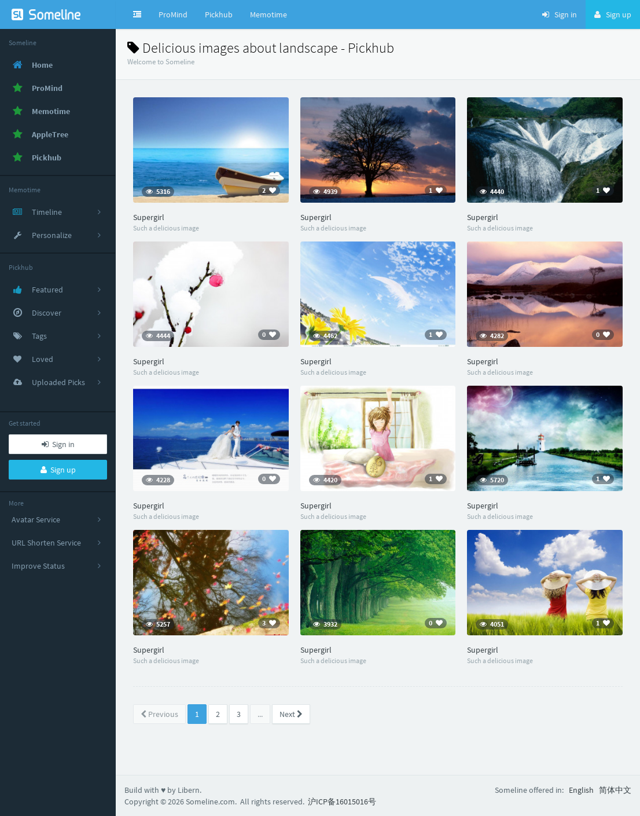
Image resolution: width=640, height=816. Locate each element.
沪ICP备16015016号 (342, 801)
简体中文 (615, 790)
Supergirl (148, 217)
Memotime (268, 14)
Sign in (58, 444)
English (581, 790)
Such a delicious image (166, 228)
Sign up (58, 469)
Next (291, 714)
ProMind (173, 14)
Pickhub (219, 14)
